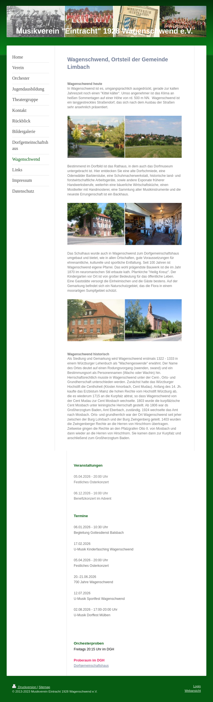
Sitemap (44, 687)
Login (197, 686)
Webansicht (193, 690)
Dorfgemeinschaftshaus (91, 666)
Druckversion (24, 687)
